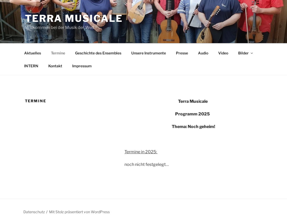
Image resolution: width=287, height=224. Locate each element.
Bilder (246, 53)
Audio (203, 53)
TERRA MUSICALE (74, 18)
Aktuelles (32, 53)
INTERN (31, 66)
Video (223, 53)
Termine (58, 53)
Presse (182, 53)
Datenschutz (34, 212)
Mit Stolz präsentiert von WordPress (79, 212)
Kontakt (55, 66)
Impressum (82, 66)
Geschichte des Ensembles (98, 53)
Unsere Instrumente (148, 53)
